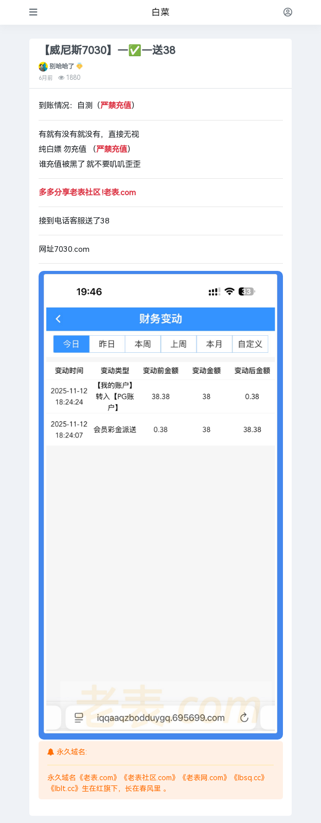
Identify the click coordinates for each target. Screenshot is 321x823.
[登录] (287, 12)
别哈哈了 (61, 66)
